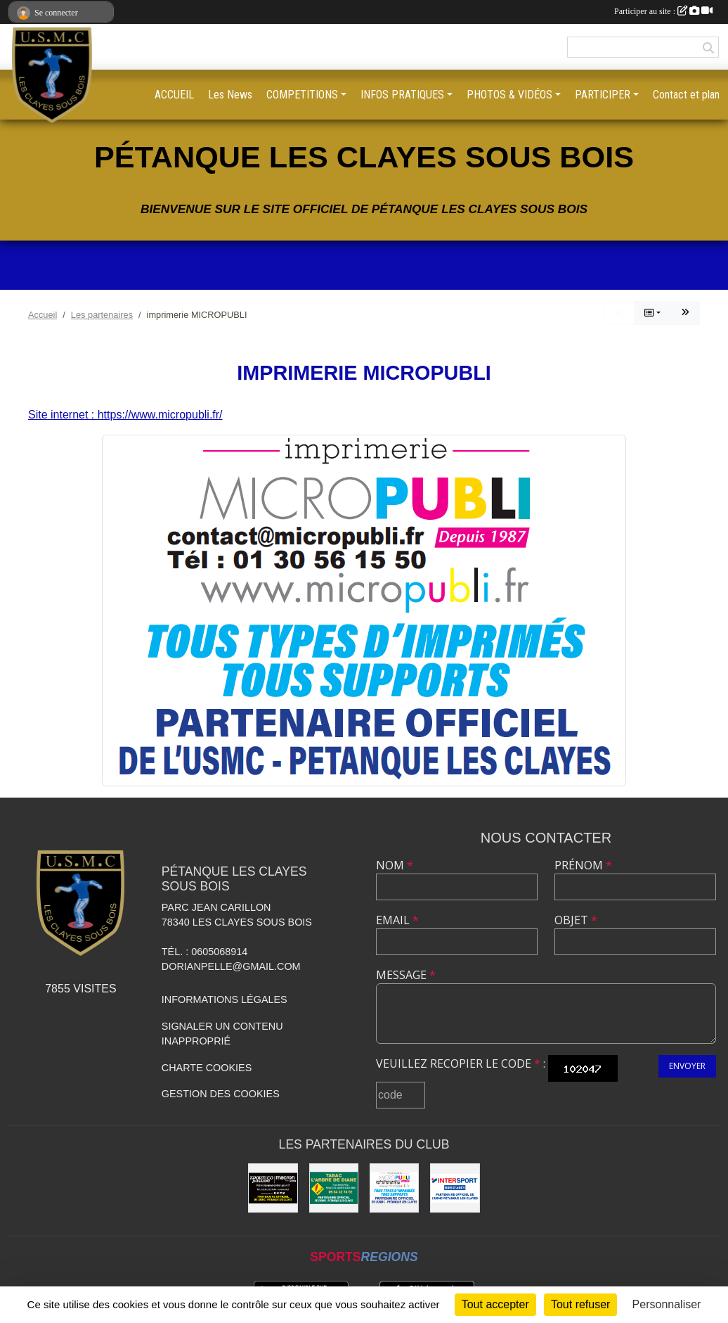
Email (397, 920)
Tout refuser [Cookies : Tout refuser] (580, 1304)
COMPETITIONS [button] (302, 94)
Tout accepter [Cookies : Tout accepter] (495, 1304)
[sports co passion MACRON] (272, 1188)
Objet (575, 920)
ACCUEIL (174, 94)
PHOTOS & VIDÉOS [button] (509, 94)
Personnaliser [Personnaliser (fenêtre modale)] (666, 1304)
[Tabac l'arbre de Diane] (333, 1188)
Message (406, 975)
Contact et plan (686, 94)
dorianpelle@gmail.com (231, 966)
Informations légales (224, 999)
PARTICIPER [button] (602, 94)
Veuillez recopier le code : (460, 1063)
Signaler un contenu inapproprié (222, 1034)
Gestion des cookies (221, 1093)
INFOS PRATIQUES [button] (402, 94)
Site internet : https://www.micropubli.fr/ (125, 415)
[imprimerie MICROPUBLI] (394, 1188)
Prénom (583, 865)
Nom (394, 865)
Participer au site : (663, 11)
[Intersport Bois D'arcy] (454, 1188)
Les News (230, 94)
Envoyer (687, 1066)
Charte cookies (207, 1067)
